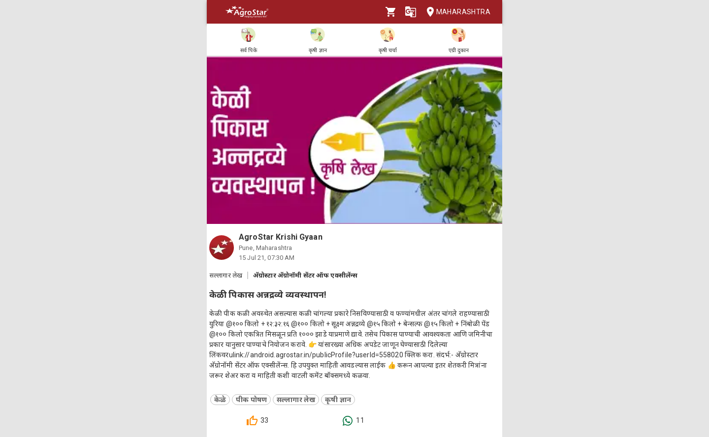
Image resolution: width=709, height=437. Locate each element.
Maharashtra (455, 12)
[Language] (410, 12)
